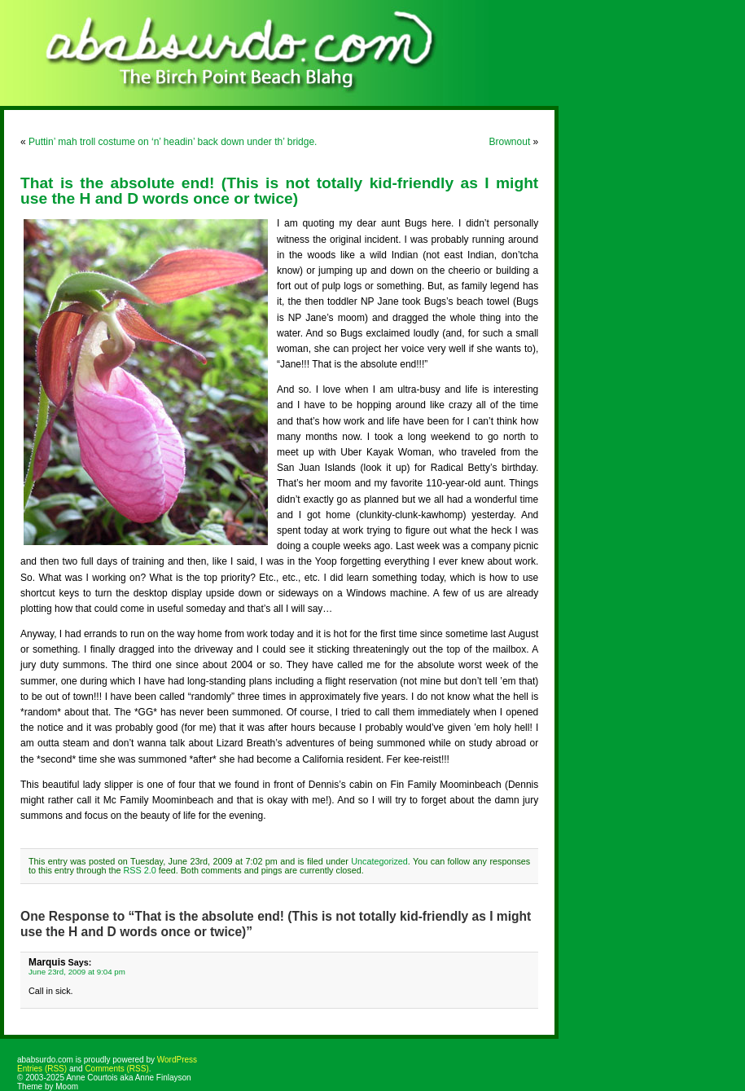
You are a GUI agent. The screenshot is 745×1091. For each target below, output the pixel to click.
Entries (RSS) (42, 1068)
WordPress (177, 1059)
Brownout (510, 141)
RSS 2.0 (139, 870)
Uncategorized (379, 861)
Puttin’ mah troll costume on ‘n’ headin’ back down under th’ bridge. (172, 141)
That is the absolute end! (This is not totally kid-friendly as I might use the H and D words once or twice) (279, 190)
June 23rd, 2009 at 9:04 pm (76, 971)
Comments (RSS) (116, 1068)
